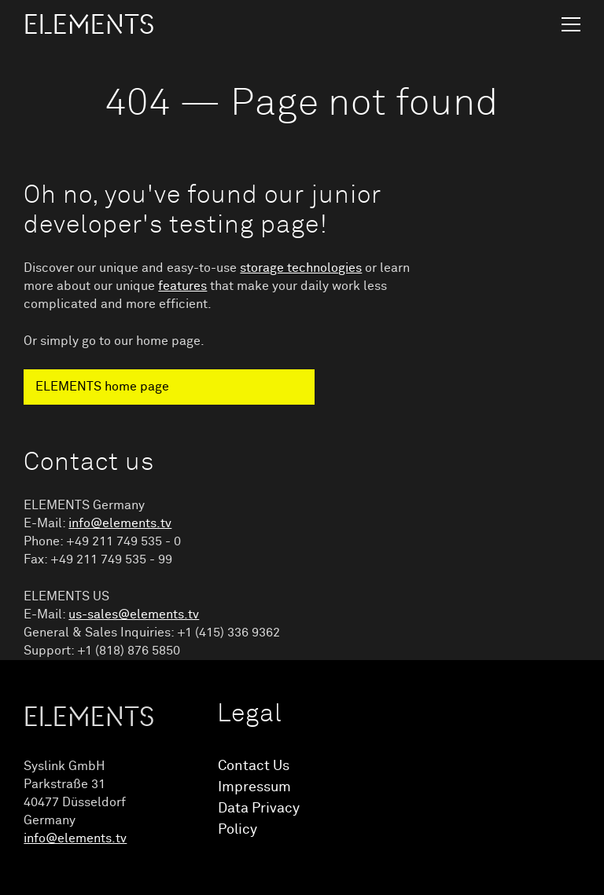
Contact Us (253, 766)
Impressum (254, 787)
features (182, 286)
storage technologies (301, 268)
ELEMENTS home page (102, 386)
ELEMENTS (89, 25)
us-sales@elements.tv (133, 614)
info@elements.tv (119, 523)
